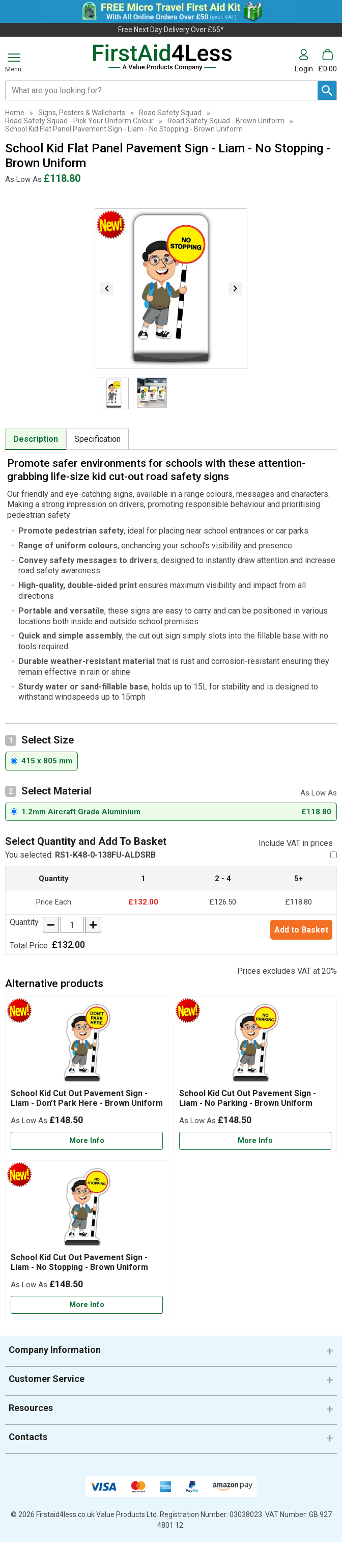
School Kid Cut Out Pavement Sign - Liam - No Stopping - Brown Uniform (79, 1262)
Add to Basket (301, 930)
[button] (306, 61)
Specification (97, 439)
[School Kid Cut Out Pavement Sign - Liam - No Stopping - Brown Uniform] (86, 1239)
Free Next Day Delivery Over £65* (171, 29)
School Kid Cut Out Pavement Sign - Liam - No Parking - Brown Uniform (247, 1098)
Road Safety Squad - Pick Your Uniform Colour (79, 121)
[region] (87, 1045)
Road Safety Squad (170, 113)
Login (304, 68)
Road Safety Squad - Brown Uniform (225, 121)
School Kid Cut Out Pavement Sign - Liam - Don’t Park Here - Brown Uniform (87, 1098)
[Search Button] (327, 90)
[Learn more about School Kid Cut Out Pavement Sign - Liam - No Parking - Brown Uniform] (255, 1141)
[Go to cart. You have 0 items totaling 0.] (327, 61)
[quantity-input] (72, 925)
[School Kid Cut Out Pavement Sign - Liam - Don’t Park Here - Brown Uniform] (86, 1075)
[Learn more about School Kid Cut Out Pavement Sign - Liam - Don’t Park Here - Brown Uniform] (87, 1141)
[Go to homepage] (162, 57)
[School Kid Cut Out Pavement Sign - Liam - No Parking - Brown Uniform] (255, 1075)
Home (14, 113)
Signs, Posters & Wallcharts (81, 113)
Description (35, 439)
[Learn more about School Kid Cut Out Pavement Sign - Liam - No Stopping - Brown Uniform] (87, 1305)
